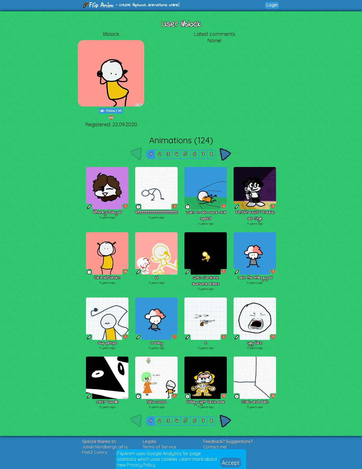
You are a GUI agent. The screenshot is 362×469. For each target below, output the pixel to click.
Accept (231, 462)
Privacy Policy (141, 465)
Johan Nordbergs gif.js (105, 447)
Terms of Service (159, 447)
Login (271, 5)
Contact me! (215, 447)
